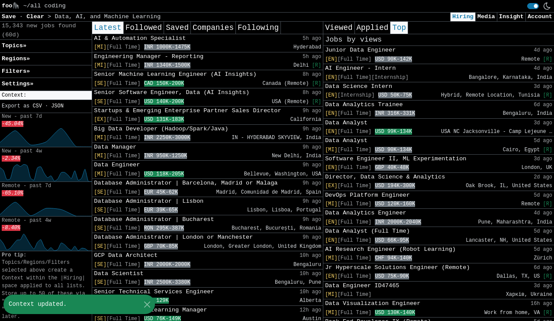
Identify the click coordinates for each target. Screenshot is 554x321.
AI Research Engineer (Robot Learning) (390, 249)
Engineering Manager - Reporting (148, 56)
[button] (46, 95)
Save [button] (10, 16)
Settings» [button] (17, 84)
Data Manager (115, 147)
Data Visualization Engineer (372, 303)
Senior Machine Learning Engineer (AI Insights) (175, 74)
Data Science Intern (358, 86)
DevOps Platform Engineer (367, 195)
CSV (37, 106)
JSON (57, 106)
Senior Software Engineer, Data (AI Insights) (171, 92)
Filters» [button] (16, 71)
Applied (373, 27)
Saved (177, 27)
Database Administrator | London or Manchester (173, 237)
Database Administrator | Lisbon (148, 201)
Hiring (462, 16)
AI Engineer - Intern (360, 68)
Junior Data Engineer (360, 50)
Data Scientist (118, 273)
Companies (213, 27)
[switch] (533, 6)
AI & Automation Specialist (140, 38)
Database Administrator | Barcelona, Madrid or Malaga (185, 183)
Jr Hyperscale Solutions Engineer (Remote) (397, 267)
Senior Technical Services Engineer (154, 292)
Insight (511, 16)
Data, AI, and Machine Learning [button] (108, 16)
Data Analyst (346, 123)
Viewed (338, 27)
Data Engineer (117, 165)
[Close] (146, 304)
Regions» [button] (16, 58)
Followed (144, 27)
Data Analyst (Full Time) (367, 231)
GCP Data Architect (126, 255)
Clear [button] (37, 16)
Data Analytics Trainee (364, 104)
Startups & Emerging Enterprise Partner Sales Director (187, 110)
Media (486, 16)
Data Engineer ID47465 (362, 285)
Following (258, 27)
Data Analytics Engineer (365, 213)
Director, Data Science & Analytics (385, 177)
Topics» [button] (14, 45)
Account (540, 16)
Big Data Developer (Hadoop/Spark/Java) (161, 129)
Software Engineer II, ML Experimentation (395, 159)
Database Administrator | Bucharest (154, 219)
